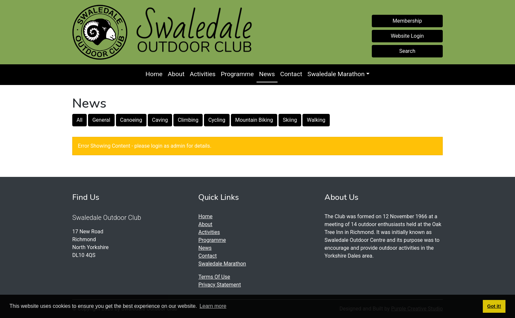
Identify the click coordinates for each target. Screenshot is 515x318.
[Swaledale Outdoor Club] (99, 32)
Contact (291, 74)
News (267, 74)
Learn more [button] (212, 306)
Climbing (188, 120)
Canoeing (131, 120)
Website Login (407, 36)
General (101, 120)
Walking (316, 120)
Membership (407, 21)
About (176, 74)
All (79, 120)
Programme (237, 74)
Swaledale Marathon (336, 74)
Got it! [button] (494, 306)
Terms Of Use (214, 277)
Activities (202, 74)
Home (154, 74)
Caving (160, 120)
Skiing (290, 120)
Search (407, 51)
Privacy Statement (219, 285)
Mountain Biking (254, 120)
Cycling (216, 120)
